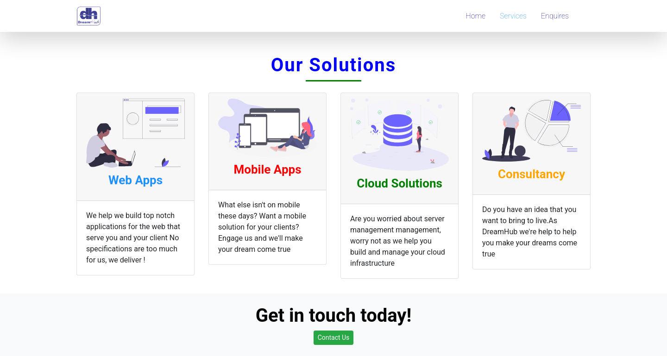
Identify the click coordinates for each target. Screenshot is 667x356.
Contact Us (334, 337)
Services (513, 16)
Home (475, 16)
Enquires (555, 16)
